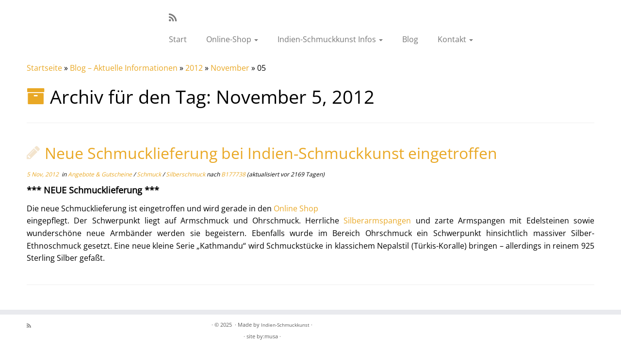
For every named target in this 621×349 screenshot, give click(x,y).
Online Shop (296, 208)
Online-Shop (232, 39)
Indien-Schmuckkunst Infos (330, 39)
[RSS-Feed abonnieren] (176, 17)
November (230, 68)
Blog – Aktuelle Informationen (124, 68)
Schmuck (150, 174)
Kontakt (455, 39)
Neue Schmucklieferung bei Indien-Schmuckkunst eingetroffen (271, 153)
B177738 (233, 174)
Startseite (44, 68)
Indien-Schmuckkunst (285, 324)
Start (178, 39)
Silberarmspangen (377, 220)
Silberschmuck (186, 174)
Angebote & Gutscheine (100, 174)
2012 (194, 68)
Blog (410, 39)
